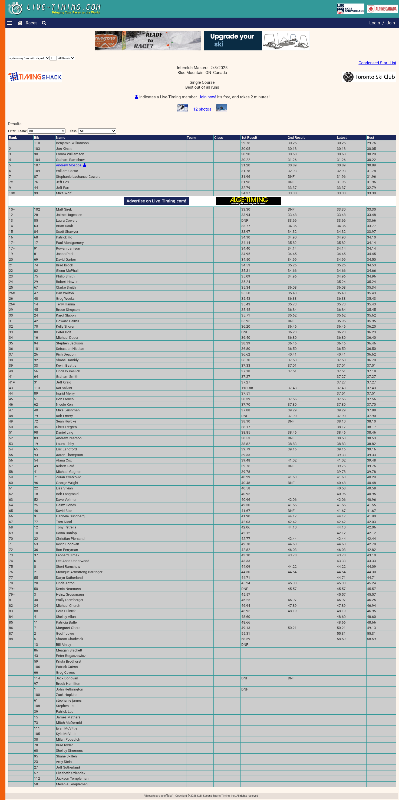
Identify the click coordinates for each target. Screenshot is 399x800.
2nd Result (296, 138)
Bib (36, 138)
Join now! (207, 97)
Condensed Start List (377, 62)
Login (374, 22)
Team (191, 138)
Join (391, 22)
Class (218, 138)
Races (32, 22)
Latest (342, 138)
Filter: (36, 131)
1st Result (249, 138)
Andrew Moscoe (68, 165)
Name (60, 138)
